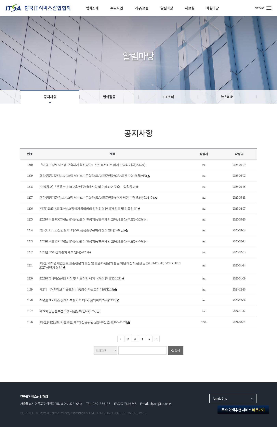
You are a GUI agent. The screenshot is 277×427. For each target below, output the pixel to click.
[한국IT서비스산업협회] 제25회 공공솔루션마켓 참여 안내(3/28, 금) (82, 230)
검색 (177, 350)
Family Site (220, 398)
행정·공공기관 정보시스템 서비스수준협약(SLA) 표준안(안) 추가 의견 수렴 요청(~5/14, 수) (96, 197)
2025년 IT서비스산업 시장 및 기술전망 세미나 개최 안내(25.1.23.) (80, 278)
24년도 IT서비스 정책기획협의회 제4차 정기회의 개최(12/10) (77, 300)
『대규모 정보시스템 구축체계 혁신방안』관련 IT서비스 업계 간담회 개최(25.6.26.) (92, 164)
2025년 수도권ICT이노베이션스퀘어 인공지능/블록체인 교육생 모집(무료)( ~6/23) (91, 219)
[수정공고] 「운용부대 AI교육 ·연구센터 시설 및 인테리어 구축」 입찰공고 (87, 186)
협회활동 (109, 96)
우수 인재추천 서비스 (243, 409)
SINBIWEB (138, 412)
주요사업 (116, 7)
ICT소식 (168, 96)
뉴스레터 (227, 96)
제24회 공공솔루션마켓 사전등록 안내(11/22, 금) (69, 311)
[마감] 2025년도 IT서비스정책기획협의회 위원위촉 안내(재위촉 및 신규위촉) (88, 208)
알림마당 (166, 7)
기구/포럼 (142, 7)
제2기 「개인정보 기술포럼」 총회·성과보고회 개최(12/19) (76, 289)
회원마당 (212, 7)
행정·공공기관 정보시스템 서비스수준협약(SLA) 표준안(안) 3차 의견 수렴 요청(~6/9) (93, 175)
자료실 (189, 7)
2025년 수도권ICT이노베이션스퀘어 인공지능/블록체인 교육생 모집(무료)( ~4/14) (91, 241)
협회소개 (92, 7)
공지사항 (50, 96)
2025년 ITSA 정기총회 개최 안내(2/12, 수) (65, 252)
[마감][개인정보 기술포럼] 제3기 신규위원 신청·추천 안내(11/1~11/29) (83, 322)
